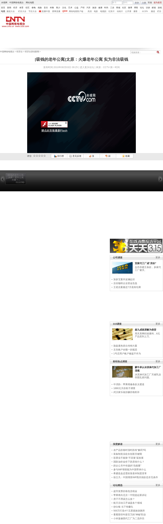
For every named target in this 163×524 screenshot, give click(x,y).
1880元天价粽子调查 (124, 388)
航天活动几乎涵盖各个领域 (127, 502)
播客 (135, 11)
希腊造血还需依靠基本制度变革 (130, 473)
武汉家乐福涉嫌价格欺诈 (126, 392)
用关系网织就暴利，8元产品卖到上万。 (147, 335)
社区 (124, 7)
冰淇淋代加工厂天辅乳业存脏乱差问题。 (148, 376)
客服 (150, 2)
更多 (158, 257)
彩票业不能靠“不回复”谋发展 (128, 457)
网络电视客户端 (76, 11)
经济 (15, 7)
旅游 (94, 7)
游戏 (160, 7)
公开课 (128, 11)
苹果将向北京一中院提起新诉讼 (130, 495)
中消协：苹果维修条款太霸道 (128, 384)
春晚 (34, 7)
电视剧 (103, 11)
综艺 (27, 7)
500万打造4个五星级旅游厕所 (129, 510)
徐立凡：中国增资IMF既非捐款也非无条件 (135, 477)
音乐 (46, 7)
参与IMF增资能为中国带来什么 (129, 469)
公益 (76, 7)
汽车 (88, 7)
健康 (100, 7)
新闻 (9, 7)
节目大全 (33, 11)
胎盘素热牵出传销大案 (125, 345)
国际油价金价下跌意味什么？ (128, 461)
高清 (90, 11)
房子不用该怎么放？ (124, 499)
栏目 (159, 11)
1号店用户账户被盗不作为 (127, 353)
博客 (136, 7)
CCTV (145, 11)
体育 (21, 7)
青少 (58, 7)
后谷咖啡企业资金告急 (125, 283)
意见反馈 (75, 156)
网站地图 (30, 2)
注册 (144, 3)
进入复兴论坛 (87, 67)
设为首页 (158, 2)
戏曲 (40, 7)
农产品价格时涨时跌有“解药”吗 (129, 450)
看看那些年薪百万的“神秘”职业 (129, 514)
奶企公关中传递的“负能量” (127, 465)
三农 (112, 7)
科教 (52, 7)
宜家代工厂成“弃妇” (145, 263)
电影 (96, 11)
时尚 (106, 7)
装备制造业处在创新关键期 (127, 454)
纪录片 (111, 11)
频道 (153, 11)
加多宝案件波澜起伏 (124, 279)
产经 (82, 7)
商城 (118, 7)
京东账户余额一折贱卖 (125, 349)
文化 (64, 7)
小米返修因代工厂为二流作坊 (128, 518)
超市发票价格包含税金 (125, 491)
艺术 (70, 7)
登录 (137, 3)
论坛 (142, 7)
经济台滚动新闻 (32, 51)
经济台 (19, 51)
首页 (3, 7)
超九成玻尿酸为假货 (145, 329)
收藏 (126, 156)
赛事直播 (56, 11)
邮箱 (154, 7)
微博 (130, 7)
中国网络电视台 (16, 2)
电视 (3, 11)
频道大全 (11, 11)
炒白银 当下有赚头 (123, 506)
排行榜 (59, 156)
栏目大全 (22, 11)
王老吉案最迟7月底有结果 (127, 287)
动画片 (120, 11)
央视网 (4, 2)
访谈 (148, 7)
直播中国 (46, 11)
